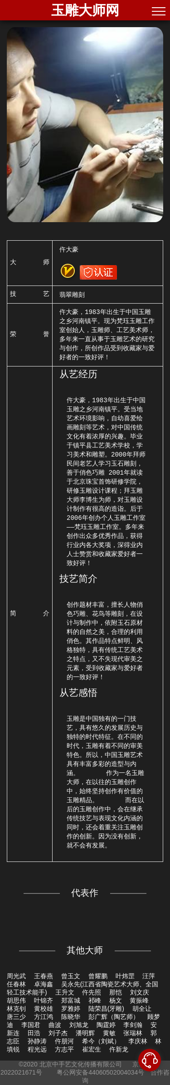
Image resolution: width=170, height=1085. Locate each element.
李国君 (30, 1024)
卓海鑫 (43, 984)
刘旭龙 (78, 1024)
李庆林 (137, 1041)
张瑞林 (132, 1033)
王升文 (64, 992)
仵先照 (91, 992)
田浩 (34, 1033)
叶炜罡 (125, 976)
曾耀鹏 (97, 976)
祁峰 (94, 1000)
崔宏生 (91, 1049)
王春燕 (43, 976)
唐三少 (16, 1016)
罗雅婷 (70, 1008)
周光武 (16, 976)
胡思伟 (16, 1000)
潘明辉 (85, 1033)
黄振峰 (139, 1000)
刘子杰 (58, 1033)
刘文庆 (139, 992)
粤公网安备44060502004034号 (100, 1072)
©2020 (28, 1064)
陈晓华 (70, 1016)
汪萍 (148, 976)
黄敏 (109, 1033)
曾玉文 (70, 976)
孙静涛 (37, 1041)
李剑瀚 (132, 1024)
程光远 (37, 1049)
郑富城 (70, 1000)
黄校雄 (43, 1008)
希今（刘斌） (101, 1041)
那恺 (115, 992)
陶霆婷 (106, 1024)
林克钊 (16, 1008)
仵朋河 (64, 1041)
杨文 (115, 1000)
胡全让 (141, 1008)
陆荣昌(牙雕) (106, 1008)
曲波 (55, 1024)
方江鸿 (43, 1016)
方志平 (64, 1049)
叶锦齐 (43, 1000)
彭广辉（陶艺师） (113, 1016)
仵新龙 (118, 1049)
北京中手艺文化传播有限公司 (80, 1064)
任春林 (16, 984)
